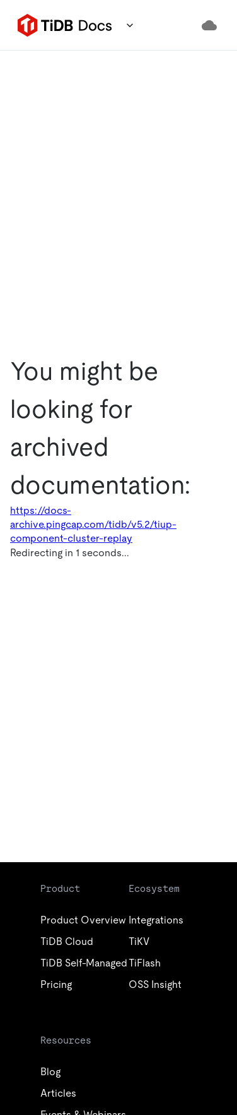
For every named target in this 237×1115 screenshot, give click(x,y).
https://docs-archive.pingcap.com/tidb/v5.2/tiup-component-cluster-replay (93, 524)
